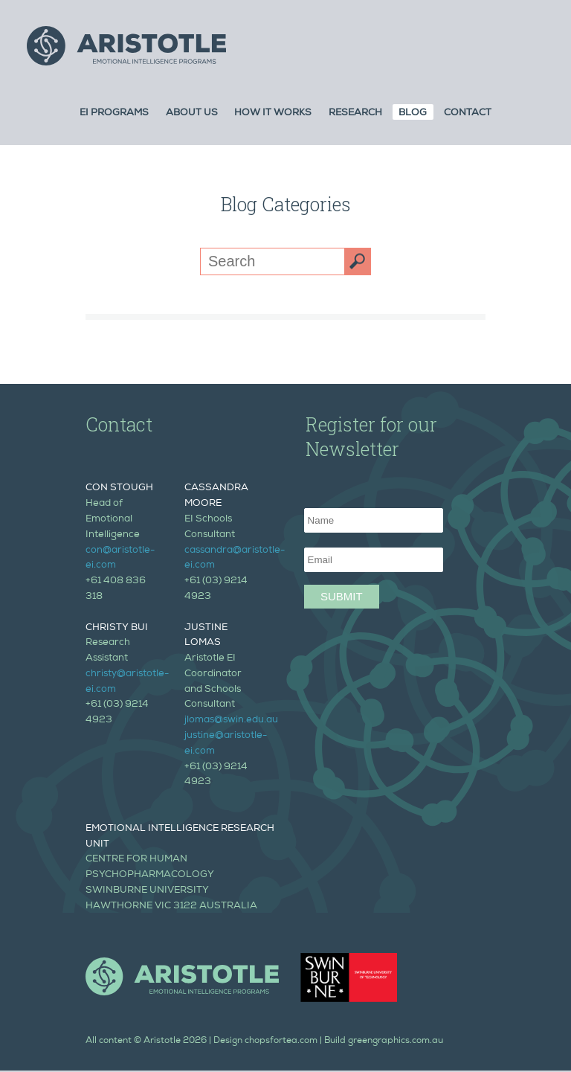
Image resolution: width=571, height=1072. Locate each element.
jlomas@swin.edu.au (231, 720)
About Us (192, 113)
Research (355, 113)
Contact (467, 113)
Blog (413, 113)
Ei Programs (114, 113)
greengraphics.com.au (395, 1041)
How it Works (273, 113)
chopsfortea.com (281, 1041)
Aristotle (162, 1041)
